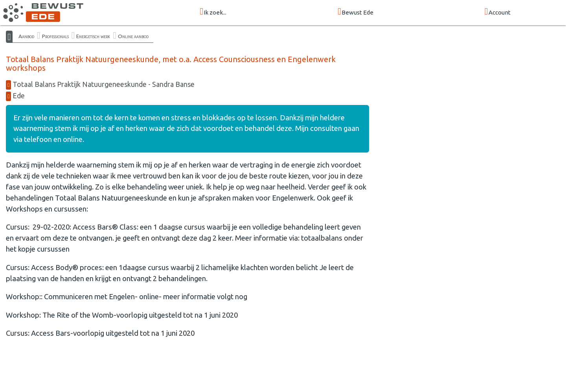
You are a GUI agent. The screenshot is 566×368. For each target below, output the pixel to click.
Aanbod (26, 36)
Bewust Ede (355, 12)
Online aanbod (133, 36)
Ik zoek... (213, 12)
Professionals (55, 36)
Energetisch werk (93, 36)
